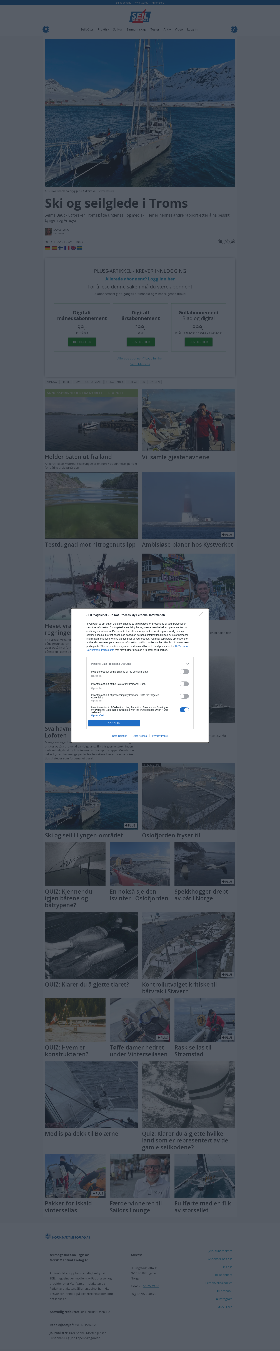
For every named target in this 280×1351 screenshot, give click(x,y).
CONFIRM (114, 723)
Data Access (140, 735)
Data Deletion (119, 735)
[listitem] (140, 664)
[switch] (184, 671)
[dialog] (140, 675)
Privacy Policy (160, 735)
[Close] (201, 615)
